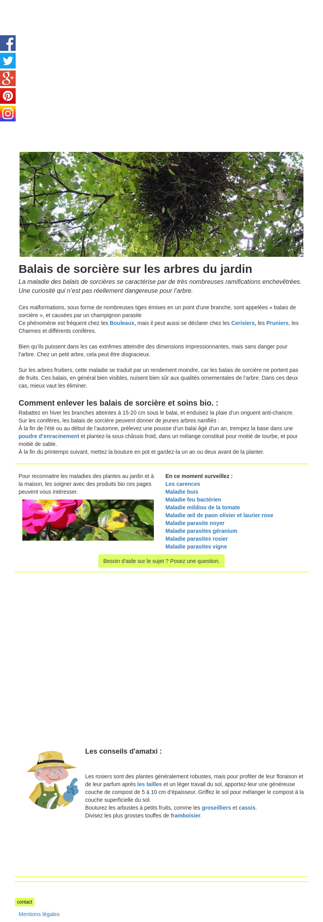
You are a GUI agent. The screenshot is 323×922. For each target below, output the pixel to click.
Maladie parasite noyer (195, 523)
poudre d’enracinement (49, 436)
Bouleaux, (123, 323)
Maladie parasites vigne (197, 546)
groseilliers (216, 808)
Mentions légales (39, 914)
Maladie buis (182, 492)
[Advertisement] (80, 55)
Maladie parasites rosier (197, 539)
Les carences (183, 484)
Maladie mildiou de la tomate (203, 507)
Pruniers (277, 323)
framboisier (185, 815)
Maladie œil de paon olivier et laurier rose (219, 515)
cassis (247, 808)
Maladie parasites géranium (202, 531)
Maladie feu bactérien (193, 499)
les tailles (149, 784)
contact (24, 902)
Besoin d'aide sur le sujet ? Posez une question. (161, 561)
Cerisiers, (243, 323)
